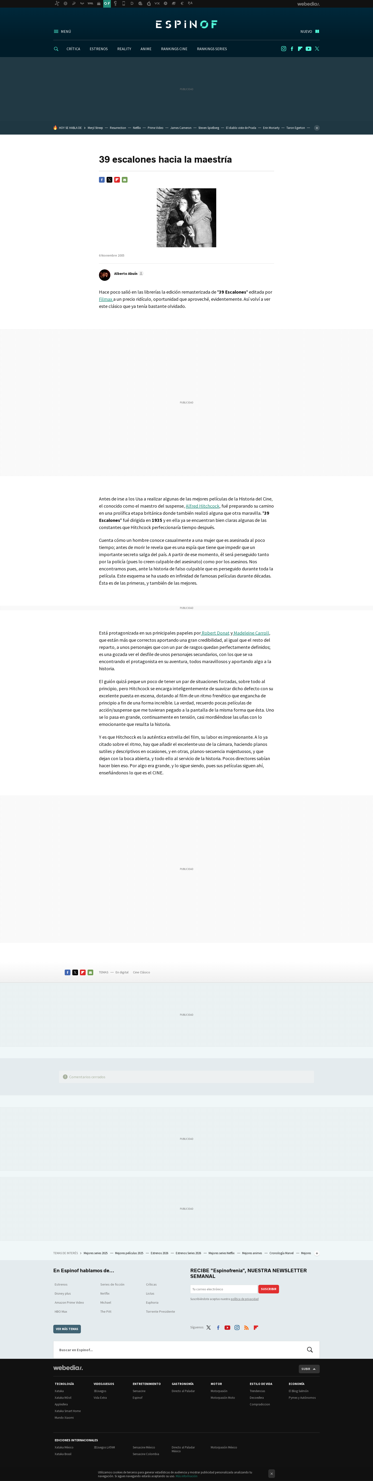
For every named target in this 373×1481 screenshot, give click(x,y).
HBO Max (61, 1311)
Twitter (317, 49)
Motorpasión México (224, 1447)
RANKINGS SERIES (212, 48)
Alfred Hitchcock (202, 506)
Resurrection (118, 128)
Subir (305, 1369)
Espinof (186, 24)
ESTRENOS (99, 48)
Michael (105, 1302)
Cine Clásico (141, 972)
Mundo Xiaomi (64, 1418)
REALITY (124, 48)
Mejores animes (252, 1253)
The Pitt (105, 1311)
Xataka (59, 1391)
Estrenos (61, 1284)
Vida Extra (100, 1398)
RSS (246, 1326)
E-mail (125, 180)
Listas (150, 1293)
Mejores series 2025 (96, 1253)
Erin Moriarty (271, 128)
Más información (186, 1476)
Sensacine (139, 1391)
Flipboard (300, 49)
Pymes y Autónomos (302, 1398)
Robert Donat (215, 633)
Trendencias (257, 1391)
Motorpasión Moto (223, 1398)
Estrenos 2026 (160, 1253)
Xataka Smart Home (68, 1411)
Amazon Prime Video (69, 1302)
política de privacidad (245, 1299)
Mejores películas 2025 (129, 1253)
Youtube (308, 49)
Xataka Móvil (63, 1398)
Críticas (151, 1284)
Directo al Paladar (183, 1391)
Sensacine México (144, 1447)
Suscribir (268, 1289)
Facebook (292, 49)
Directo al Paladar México (183, 1449)
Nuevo (306, 31)
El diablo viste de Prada (241, 128)
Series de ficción (112, 1284)
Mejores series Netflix (222, 1253)
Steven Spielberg (208, 128)
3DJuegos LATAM (104, 1447)
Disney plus (63, 1293)
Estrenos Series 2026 (189, 1253)
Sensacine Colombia (146, 1454)
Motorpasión (219, 1391)
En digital (122, 972)
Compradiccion (260, 1404)
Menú (66, 31)
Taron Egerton (295, 128)
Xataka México (64, 1447)
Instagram (283, 49)
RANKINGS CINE (174, 48)
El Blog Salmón (299, 1391)
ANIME (146, 48)
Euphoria (152, 1302)
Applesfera (61, 1404)
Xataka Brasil (63, 1454)
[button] (128, 273)
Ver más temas (67, 1329)
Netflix (137, 128)
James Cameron (180, 128)
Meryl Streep (95, 128)
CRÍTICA (73, 48)
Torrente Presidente (160, 1311)
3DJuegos (100, 1391)
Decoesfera (257, 1398)
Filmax (106, 299)
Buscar (310, 1349)
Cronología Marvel (282, 1253)
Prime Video (155, 128)
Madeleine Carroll (251, 633)
